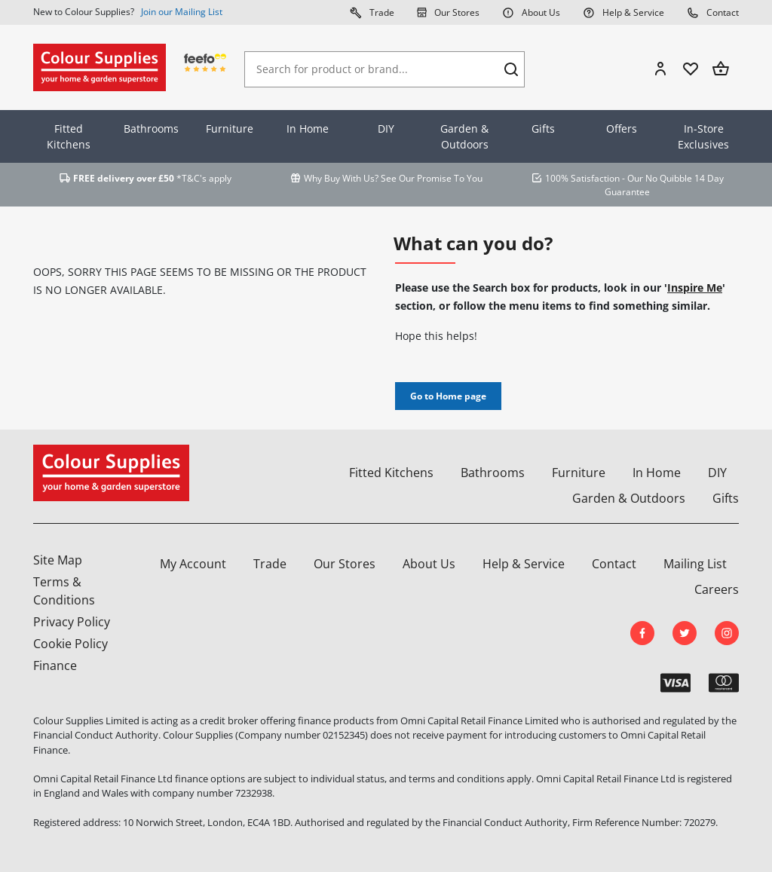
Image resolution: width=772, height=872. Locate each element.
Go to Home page (448, 396)
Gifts (543, 128)
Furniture (229, 128)
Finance (55, 665)
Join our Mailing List (181, 11)
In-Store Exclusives (703, 136)
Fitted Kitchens (68, 136)
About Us (531, 12)
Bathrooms (151, 128)
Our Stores (448, 12)
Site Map (57, 560)
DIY (386, 128)
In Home (307, 128)
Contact (713, 12)
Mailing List (695, 563)
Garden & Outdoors (464, 136)
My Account (193, 563)
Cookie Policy (70, 643)
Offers (621, 128)
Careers (716, 589)
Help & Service (623, 12)
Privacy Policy (71, 621)
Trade (372, 12)
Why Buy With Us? (341, 178)
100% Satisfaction (582, 178)
